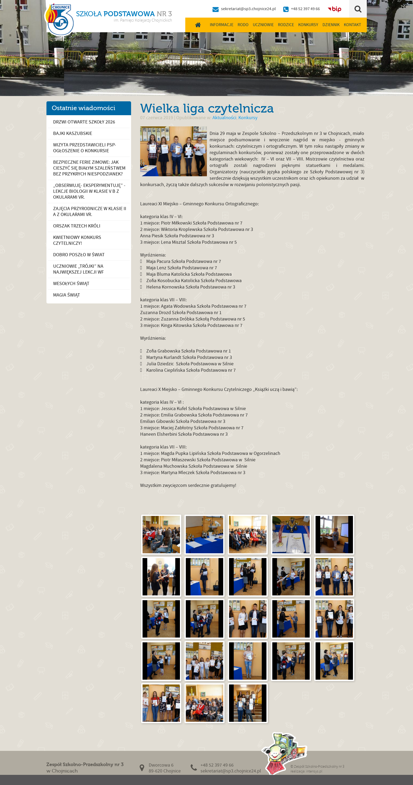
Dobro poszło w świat (79, 255)
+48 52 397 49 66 (305, 8)
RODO (243, 24)
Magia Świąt (66, 295)
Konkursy (308, 24)
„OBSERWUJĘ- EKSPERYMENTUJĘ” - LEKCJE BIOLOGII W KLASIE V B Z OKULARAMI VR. (89, 191)
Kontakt (352, 24)
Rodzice (286, 24)
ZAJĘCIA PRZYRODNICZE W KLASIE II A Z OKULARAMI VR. (89, 212)
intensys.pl (314, 771)
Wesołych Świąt (71, 284)
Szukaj (358, 8)
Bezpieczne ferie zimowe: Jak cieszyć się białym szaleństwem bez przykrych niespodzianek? (89, 168)
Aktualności (224, 118)
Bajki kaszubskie (72, 133)
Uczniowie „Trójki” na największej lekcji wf (78, 269)
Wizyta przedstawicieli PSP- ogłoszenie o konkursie (84, 148)
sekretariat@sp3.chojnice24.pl (248, 8)
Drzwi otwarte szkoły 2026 (84, 122)
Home (198, 24)
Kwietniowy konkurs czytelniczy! (77, 240)
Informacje (221, 24)
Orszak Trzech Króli (76, 226)
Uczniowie (263, 24)
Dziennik (331, 24)
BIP (334, 8)
